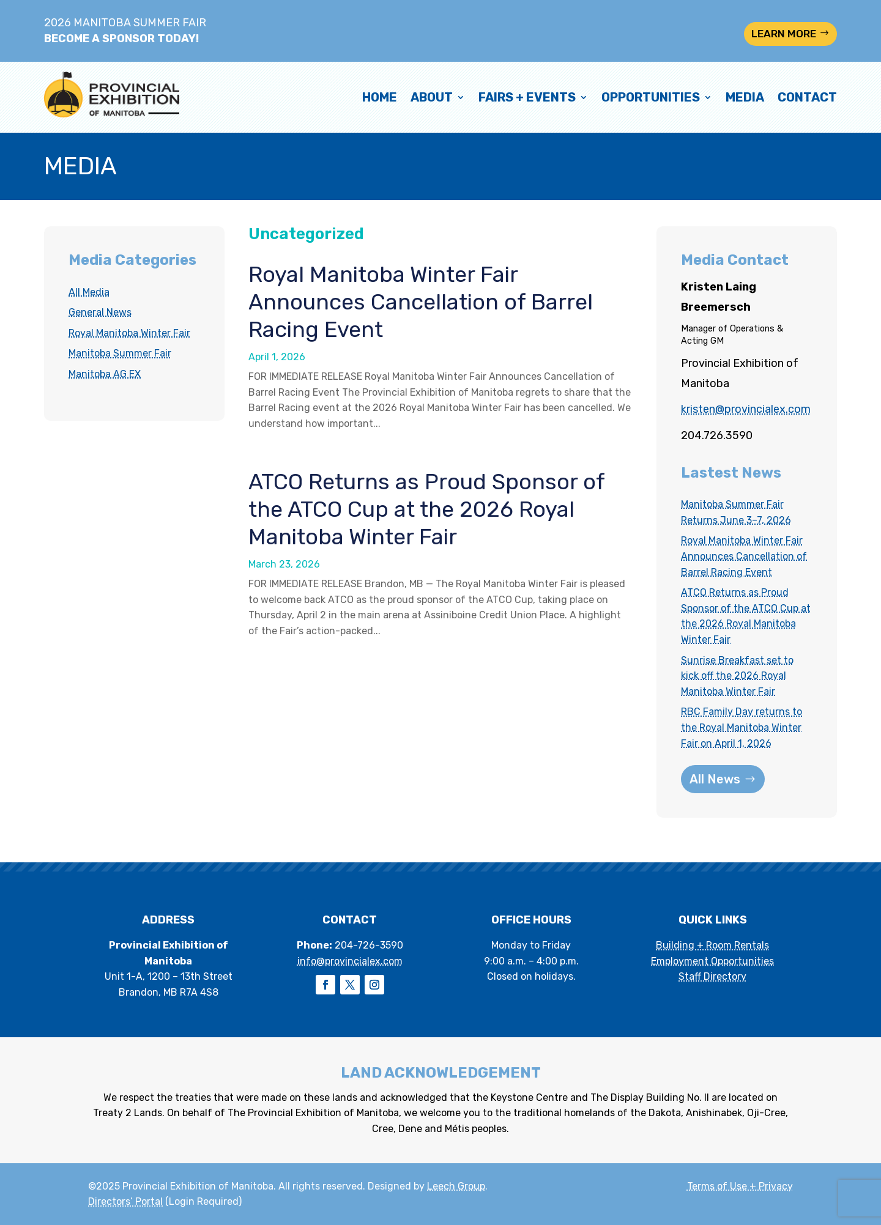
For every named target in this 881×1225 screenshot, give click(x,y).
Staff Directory (712, 976)
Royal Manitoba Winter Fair (129, 333)
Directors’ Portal (125, 1201)
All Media (89, 292)
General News (100, 312)
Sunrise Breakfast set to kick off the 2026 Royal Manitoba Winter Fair (737, 675)
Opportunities (650, 97)
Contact (807, 97)
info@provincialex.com (350, 961)
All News (715, 779)
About (432, 97)
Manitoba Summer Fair (120, 353)
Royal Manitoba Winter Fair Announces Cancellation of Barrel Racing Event (420, 301)
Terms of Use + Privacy (740, 1186)
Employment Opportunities (712, 961)
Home (379, 97)
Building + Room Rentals (712, 945)
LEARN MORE (783, 34)
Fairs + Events (527, 97)
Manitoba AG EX (105, 374)
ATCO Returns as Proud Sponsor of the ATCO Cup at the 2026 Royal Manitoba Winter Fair (426, 509)
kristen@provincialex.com (746, 409)
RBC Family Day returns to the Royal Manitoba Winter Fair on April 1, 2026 (741, 727)
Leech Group (456, 1186)
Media (745, 97)
